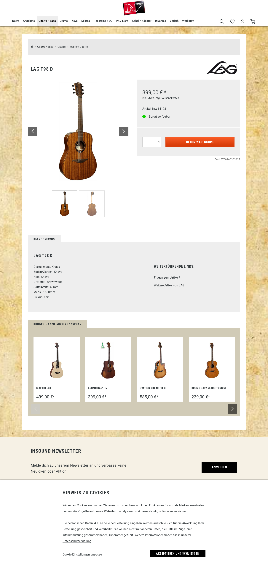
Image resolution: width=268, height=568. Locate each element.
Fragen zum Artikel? (167, 277)
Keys (74, 21)
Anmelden (219, 467)
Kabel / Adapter (141, 21)
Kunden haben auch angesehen (58, 324)
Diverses (160, 21)
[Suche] (222, 21)
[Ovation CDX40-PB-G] (160, 360)
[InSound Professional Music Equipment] (32, 47)
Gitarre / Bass (47, 21)
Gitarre (62, 46)
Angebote (29, 21)
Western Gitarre (79, 46)
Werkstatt (188, 21)
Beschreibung (44, 238)
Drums (64, 21)
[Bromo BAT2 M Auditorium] (212, 360)
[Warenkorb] (253, 21)
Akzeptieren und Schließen (177, 553)
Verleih (174, 21)
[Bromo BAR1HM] (108, 360)
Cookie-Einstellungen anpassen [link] (83, 554)
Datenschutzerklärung (77, 541)
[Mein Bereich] (242, 21)
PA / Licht (122, 21)
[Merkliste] (232, 21)
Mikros (85, 21)
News (15, 21)
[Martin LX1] (56, 360)
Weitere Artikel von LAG (169, 285)
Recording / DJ (103, 21)
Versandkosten (170, 98)
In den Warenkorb (200, 142)
